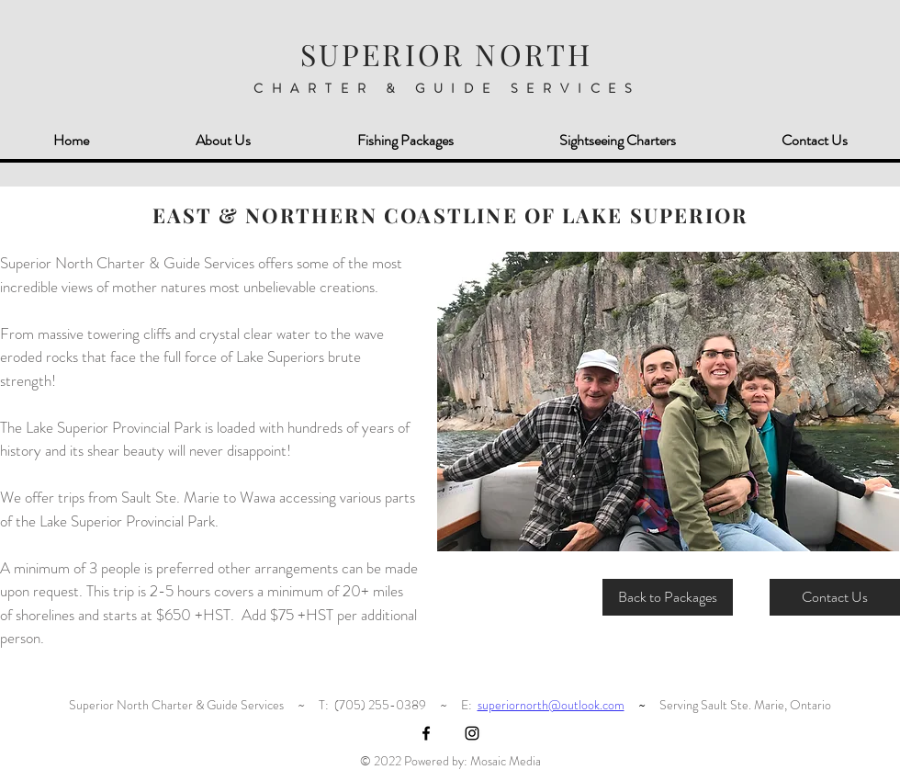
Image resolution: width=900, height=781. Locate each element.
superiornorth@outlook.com (551, 705)
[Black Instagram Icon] (472, 733)
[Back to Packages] (667, 597)
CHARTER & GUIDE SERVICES (447, 88)
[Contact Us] (835, 597)
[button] (668, 401)
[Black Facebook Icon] (426, 733)
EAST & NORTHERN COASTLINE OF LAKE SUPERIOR (450, 215)
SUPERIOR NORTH (446, 54)
